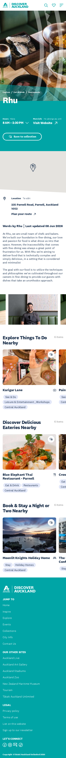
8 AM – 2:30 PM (16, 123)
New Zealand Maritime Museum (21, 684)
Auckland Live (11, 658)
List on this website (14, 724)
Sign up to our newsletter (18, 730)
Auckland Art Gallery (15, 664)
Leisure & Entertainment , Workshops (27, 402)
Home (6, 605)
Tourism (7, 690)
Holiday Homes (24, 565)
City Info (8, 637)
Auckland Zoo (11, 677)
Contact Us (9, 643)
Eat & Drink (19, 92)
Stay (8, 565)
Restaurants (34, 92)
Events (7, 624)
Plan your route (23, 214)
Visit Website (45, 123)
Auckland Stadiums (14, 671)
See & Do (10, 397)
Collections (9, 631)
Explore (6, 92)
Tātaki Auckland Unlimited (18, 696)
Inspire (7, 611)
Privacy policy (11, 711)
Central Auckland (15, 407)
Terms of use (10, 717)
